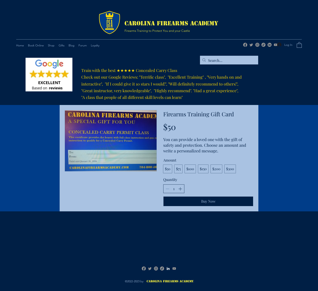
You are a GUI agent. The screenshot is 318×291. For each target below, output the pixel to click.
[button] (62, 45)
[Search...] (229, 60)
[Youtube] (174, 268)
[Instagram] (257, 45)
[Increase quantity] (180, 189)
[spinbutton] (173, 188)
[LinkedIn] (270, 45)
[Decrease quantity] (167, 189)
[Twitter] (251, 45)
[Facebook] (245, 45)
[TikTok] (263, 45)
